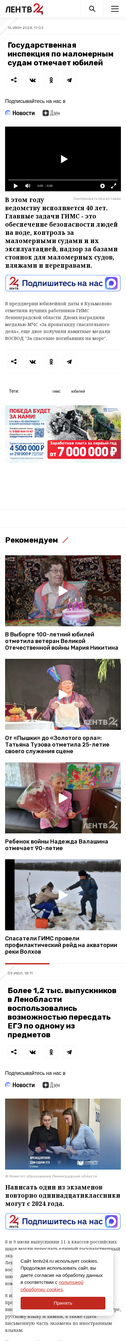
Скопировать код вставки (97, 198)
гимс (56, 391)
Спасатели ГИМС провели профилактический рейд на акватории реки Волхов (61, 945)
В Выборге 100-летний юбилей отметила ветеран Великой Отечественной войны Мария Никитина (61, 641)
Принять (63, 1303)
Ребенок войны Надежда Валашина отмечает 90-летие (56, 845)
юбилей (78, 391)
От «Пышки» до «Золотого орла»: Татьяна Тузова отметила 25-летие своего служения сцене (57, 745)
